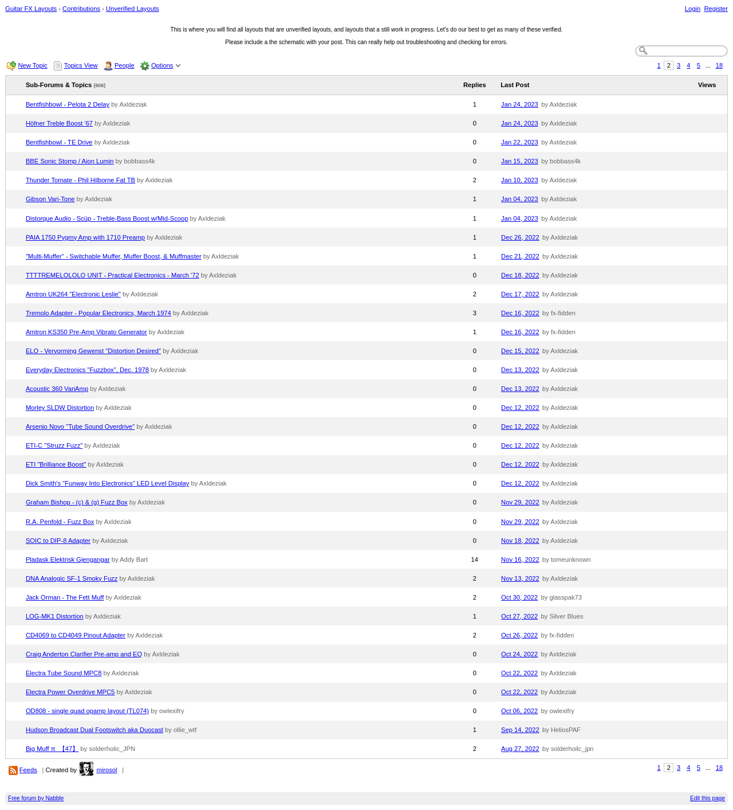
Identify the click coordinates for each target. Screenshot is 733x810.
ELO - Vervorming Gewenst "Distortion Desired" (93, 350)
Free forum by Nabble (36, 798)
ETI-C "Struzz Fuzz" (54, 445)
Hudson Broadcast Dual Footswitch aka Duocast (94, 729)
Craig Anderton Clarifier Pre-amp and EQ (84, 654)
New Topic (32, 65)
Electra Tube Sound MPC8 (63, 673)
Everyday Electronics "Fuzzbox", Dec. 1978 (87, 369)
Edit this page (707, 798)
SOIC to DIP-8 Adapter (58, 540)
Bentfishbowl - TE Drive (59, 142)
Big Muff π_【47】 (52, 748)
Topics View (81, 65)
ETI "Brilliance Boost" (56, 464)
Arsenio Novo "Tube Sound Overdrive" (80, 426)
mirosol (106, 769)
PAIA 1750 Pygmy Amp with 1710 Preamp (85, 237)
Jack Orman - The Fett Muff (65, 597)
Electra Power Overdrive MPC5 (70, 691)
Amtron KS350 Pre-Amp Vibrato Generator (86, 331)
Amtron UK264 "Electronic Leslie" (73, 294)
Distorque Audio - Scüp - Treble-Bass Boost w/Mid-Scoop (107, 218)
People (125, 65)
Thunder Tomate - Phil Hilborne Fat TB (80, 180)
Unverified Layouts (132, 8)
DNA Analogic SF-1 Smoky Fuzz (71, 578)
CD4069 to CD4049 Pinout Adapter (75, 635)
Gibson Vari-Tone (50, 198)
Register (716, 8)
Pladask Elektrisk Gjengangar (68, 559)
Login (692, 8)
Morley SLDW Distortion (60, 407)
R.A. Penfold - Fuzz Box (60, 521)
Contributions (81, 8)
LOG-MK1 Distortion (55, 616)
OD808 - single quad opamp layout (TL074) (87, 710)
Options (162, 65)
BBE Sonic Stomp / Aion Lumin (70, 161)
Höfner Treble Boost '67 (59, 123)
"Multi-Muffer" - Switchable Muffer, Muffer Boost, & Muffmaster (114, 256)
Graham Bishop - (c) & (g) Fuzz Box (77, 502)
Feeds (28, 769)
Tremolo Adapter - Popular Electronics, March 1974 (98, 313)
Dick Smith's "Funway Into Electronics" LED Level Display (108, 483)
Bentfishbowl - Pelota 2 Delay (67, 104)
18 (719, 65)
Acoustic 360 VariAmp (57, 388)
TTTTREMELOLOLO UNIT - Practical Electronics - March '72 (112, 275)
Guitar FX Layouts (31, 8)
